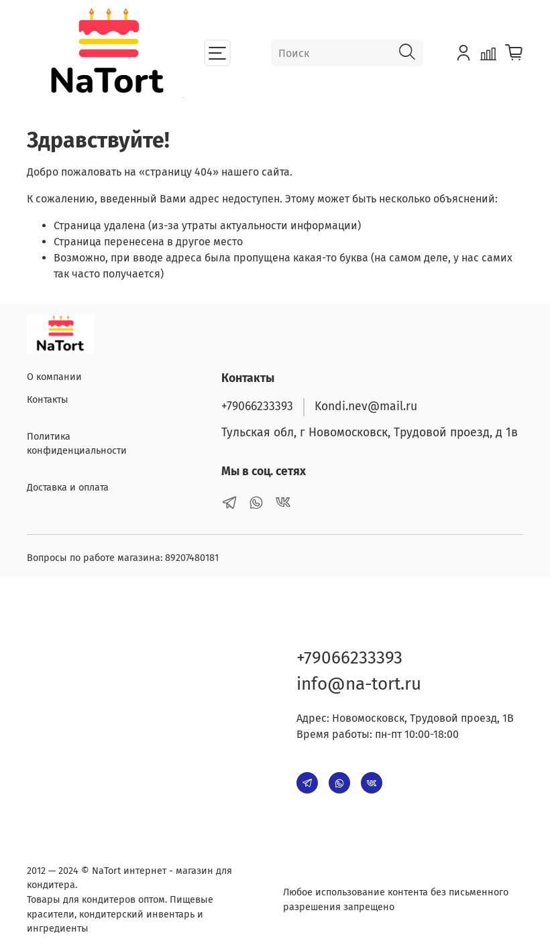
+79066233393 (257, 406)
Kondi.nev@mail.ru (366, 406)
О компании (54, 377)
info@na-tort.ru (358, 684)
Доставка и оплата (68, 487)
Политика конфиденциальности (77, 444)
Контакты (47, 399)
